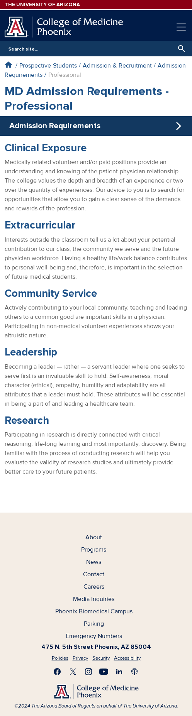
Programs (93, 550)
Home (8, 64)
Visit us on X (73, 671)
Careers (93, 587)
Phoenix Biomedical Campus (94, 611)
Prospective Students (48, 65)
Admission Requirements (54, 125)
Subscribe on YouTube (104, 671)
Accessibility (127, 658)
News (93, 562)
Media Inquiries (93, 599)
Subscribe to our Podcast (135, 671)
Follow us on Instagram (88, 671)
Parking (94, 624)
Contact (93, 574)
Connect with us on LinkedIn (119, 671)
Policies (60, 658)
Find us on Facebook (57, 671)
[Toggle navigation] (181, 27)
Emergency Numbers (94, 636)
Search (179, 48)
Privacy (80, 658)
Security (101, 658)
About (93, 537)
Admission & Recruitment (117, 65)
